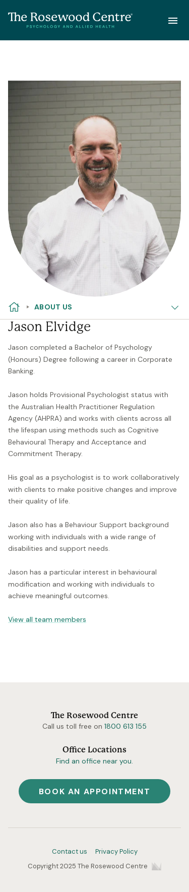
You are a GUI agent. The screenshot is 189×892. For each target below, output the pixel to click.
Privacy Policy (116, 851)
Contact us (69, 851)
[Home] (70, 20)
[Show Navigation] (173, 20)
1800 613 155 (125, 726)
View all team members (47, 619)
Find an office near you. (94, 761)
